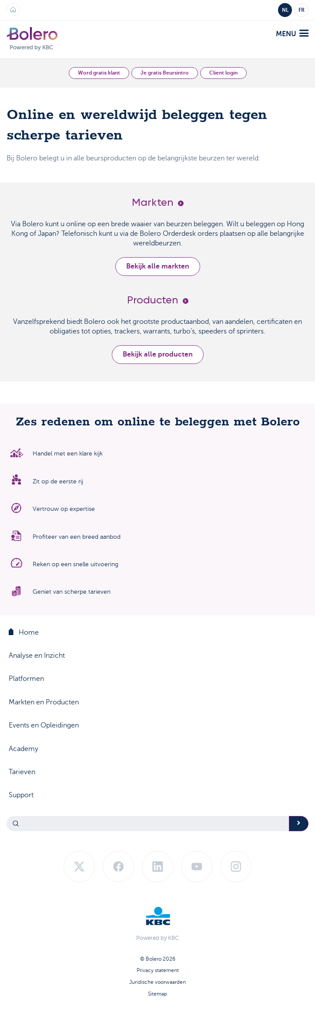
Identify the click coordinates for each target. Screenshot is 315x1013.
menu (292, 34)
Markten (158, 202)
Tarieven (22, 772)
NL (285, 10)
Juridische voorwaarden (157, 982)
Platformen (26, 679)
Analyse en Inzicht (37, 655)
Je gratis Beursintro (165, 73)
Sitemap (157, 994)
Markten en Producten (44, 702)
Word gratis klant (99, 73)
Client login (223, 73)
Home (24, 632)
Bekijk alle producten (158, 354)
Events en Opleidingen (44, 725)
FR (301, 10)
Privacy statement (158, 970)
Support (21, 795)
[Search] (148, 823)
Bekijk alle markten (157, 266)
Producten (157, 300)
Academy (23, 748)
